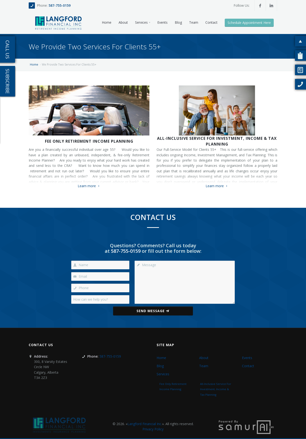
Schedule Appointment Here (249, 22)
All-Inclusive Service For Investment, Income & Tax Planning (217, 141)
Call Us (7, 49)
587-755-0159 (60, 5)
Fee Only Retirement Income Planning (89, 141)
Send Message (153, 311)
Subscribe (7, 81)
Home (34, 64)
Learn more (89, 186)
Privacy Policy (153, 429)
